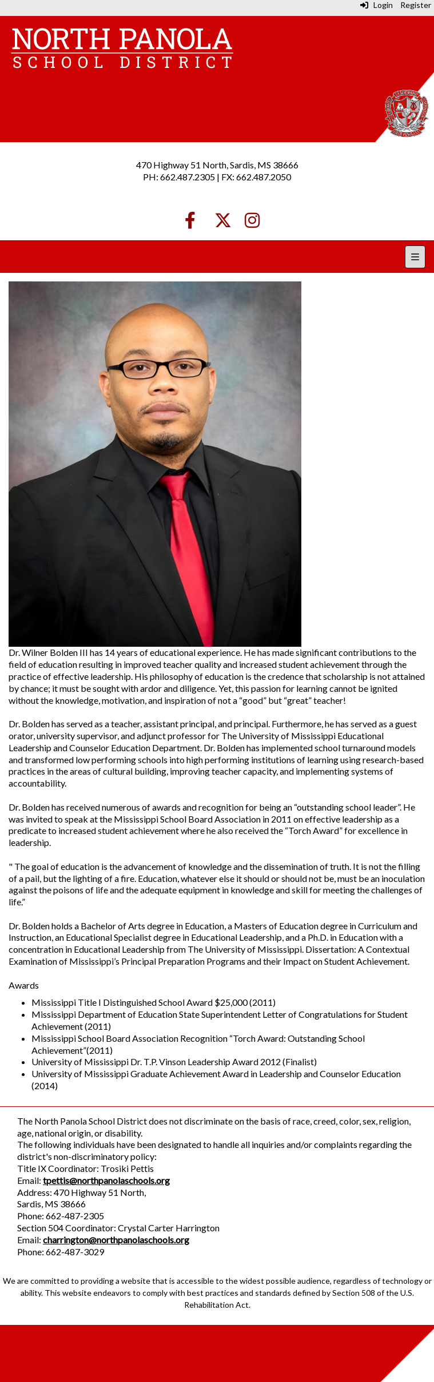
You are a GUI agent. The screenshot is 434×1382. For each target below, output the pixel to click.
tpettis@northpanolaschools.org (106, 1180)
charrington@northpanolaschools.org (116, 1239)
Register (415, 5)
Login (376, 5)
